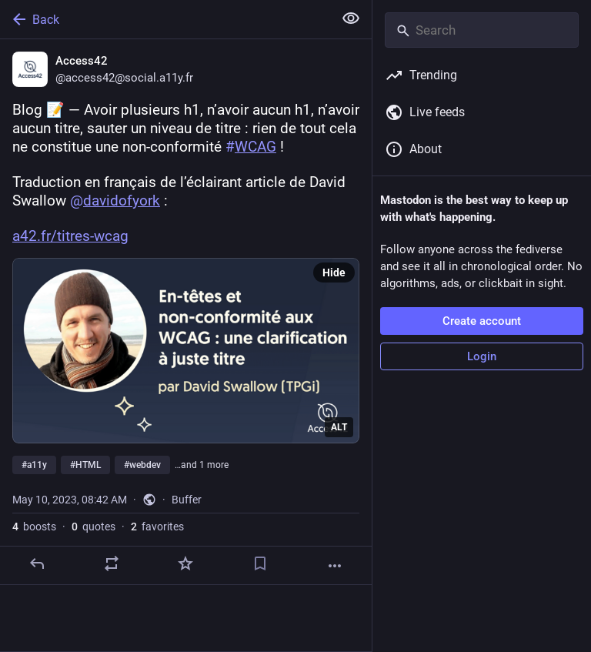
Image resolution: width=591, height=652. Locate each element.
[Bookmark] (260, 563)
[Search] (482, 30)
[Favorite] (185, 563)
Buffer (187, 499)
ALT (339, 427)
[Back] (165, 19)
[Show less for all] (351, 18)
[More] (335, 566)
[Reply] (37, 563)
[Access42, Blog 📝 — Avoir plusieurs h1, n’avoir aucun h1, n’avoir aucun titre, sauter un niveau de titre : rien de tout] (186, 312)
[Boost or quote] (111, 563)
